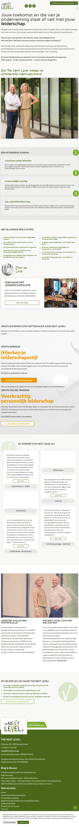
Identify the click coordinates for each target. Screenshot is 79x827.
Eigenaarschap (7, 775)
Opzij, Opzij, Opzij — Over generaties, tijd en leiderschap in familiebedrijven (31, 781)
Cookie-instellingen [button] (9, 822)
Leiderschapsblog (8, 803)
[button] (77, 8)
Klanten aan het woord (10, 806)
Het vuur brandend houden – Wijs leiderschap (19, 778)
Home (3, 792)
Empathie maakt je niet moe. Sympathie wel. (18, 772)
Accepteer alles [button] (23, 822)
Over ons (4, 809)
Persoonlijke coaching (9, 798)
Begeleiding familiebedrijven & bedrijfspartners (20, 801)
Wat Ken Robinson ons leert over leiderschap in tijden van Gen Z (26, 784)
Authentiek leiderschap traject (13, 795)
